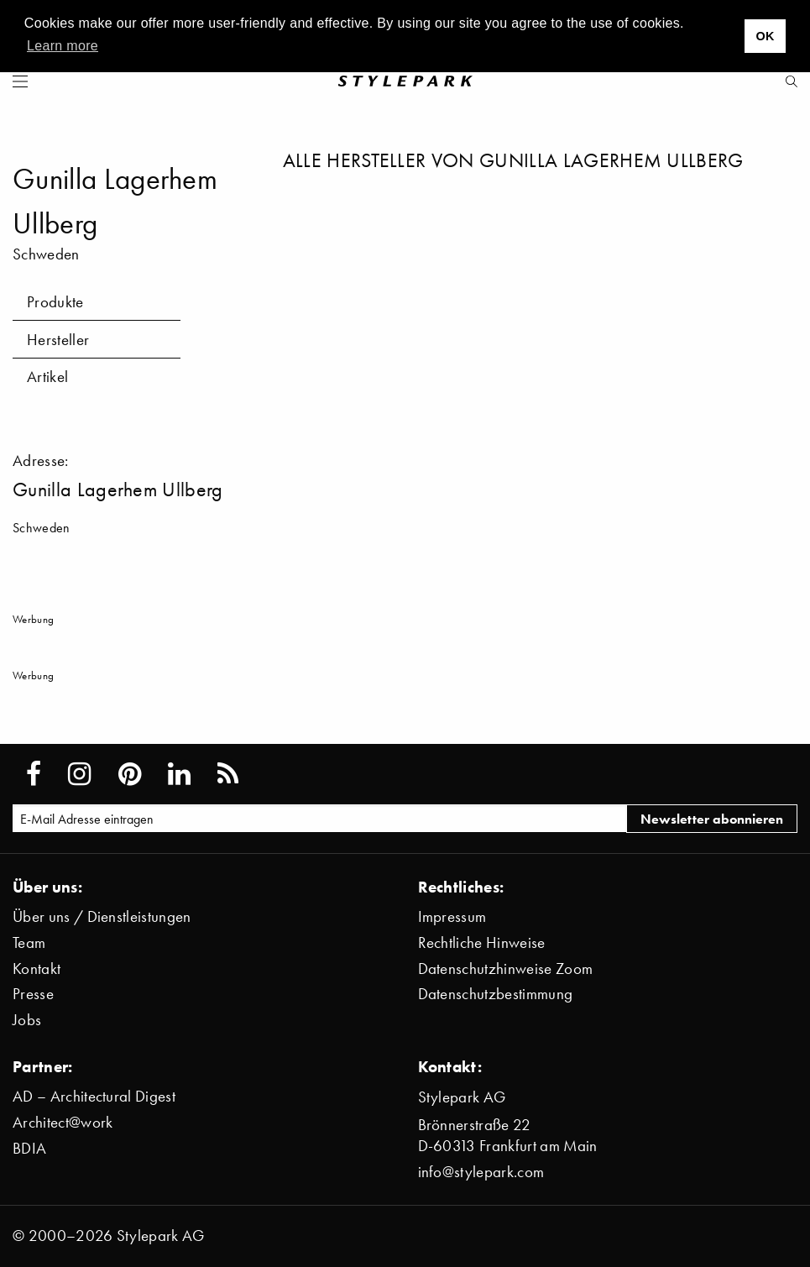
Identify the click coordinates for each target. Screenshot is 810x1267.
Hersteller (58, 339)
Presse (33, 993)
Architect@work (62, 1122)
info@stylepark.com (481, 1172)
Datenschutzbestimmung (495, 993)
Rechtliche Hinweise (482, 942)
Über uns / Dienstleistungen (102, 916)
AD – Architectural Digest (94, 1096)
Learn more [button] (62, 46)
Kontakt (36, 968)
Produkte (55, 302)
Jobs (27, 1019)
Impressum (452, 916)
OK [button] (764, 36)
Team (29, 942)
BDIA (29, 1148)
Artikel (47, 376)
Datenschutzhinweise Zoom (505, 968)
